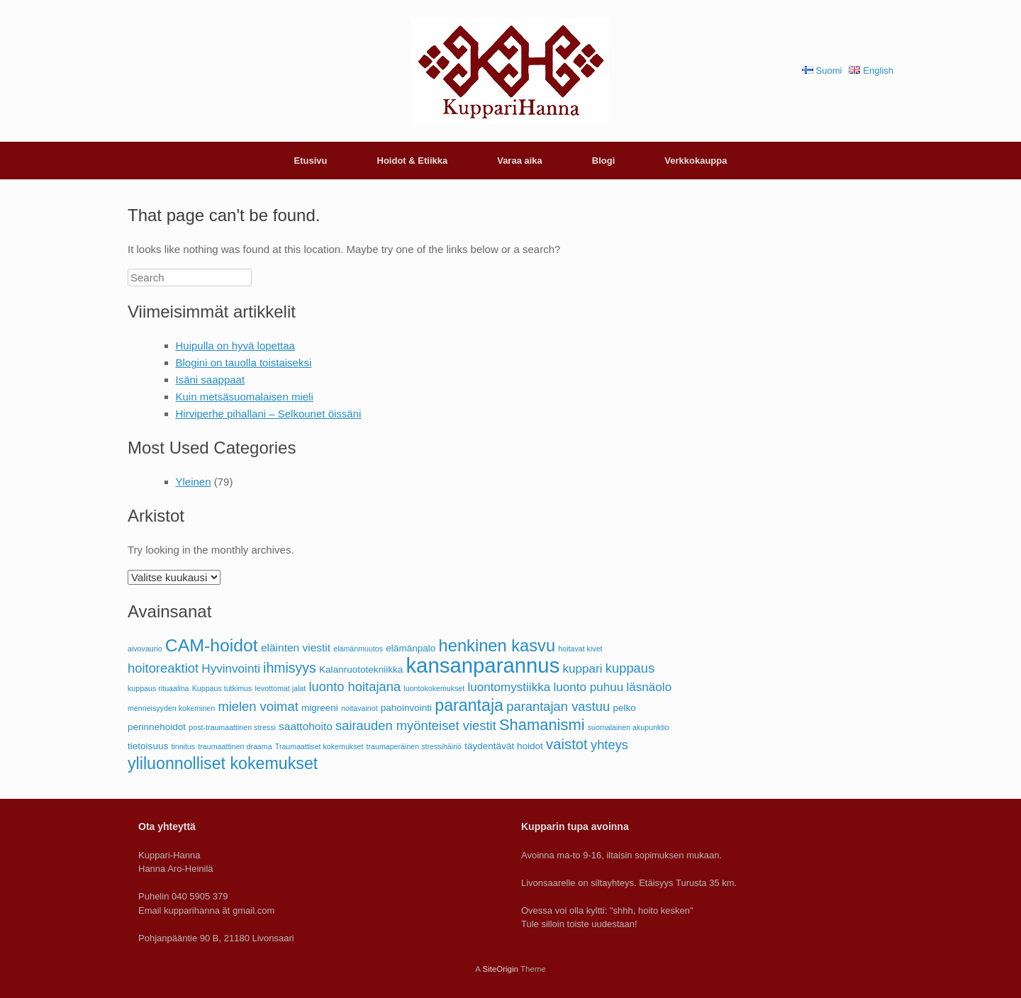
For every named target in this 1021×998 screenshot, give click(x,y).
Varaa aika (519, 160)
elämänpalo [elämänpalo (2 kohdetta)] (410, 648)
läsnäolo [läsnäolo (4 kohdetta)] (648, 687)
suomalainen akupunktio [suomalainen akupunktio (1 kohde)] (628, 727)
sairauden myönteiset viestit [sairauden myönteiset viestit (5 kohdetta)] (415, 725)
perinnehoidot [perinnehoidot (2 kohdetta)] (157, 727)
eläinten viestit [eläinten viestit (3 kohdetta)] (295, 647)
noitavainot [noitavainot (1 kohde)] (359, 708)
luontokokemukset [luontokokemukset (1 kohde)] (433, 688)
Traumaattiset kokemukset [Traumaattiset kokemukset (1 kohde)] (319, 746)
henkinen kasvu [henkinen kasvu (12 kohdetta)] (497, 646)
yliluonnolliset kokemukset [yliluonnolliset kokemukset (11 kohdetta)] (223, 763)
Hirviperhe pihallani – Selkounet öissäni (269, 414)
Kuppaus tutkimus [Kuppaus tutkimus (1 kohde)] (222, 688)
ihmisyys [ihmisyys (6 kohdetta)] (289, 667)
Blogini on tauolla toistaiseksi (244, 363)
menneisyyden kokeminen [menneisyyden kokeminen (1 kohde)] (171, 708)
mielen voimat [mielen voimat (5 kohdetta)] (258, 706)
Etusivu (311, 160)
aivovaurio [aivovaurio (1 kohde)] (145, 648)
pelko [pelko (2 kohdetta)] (624, 707)
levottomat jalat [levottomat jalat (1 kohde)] (280, 688)
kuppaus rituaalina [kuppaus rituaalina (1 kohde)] (158, 688)
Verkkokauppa (695, 160)
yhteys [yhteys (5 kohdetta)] (609, 744)
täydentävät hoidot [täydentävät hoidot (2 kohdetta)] (503, 746)
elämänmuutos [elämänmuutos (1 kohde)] (358, 648)
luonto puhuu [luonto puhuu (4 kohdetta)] (588, 687)
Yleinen (193, 482)
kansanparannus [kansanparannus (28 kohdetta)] (482, 665)
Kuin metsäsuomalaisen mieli (244, 397)
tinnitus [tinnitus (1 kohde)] (183, 746)
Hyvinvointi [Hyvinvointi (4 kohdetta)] (230, 668)
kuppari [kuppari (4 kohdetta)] (583, 668)
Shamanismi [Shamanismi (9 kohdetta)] (542, 725)
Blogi (603, 160)
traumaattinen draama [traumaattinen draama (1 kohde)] (235, 746)
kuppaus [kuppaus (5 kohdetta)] (630, 668)
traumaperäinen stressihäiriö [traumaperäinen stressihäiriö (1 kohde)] (414, 746)
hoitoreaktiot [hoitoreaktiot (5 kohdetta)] (163, 668)
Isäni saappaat (210, 380)
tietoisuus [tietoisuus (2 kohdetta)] (148, 746)
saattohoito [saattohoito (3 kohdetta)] (306, 726)
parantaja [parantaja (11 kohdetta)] (469, 705)
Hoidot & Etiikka (412, 160)
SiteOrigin (500, 969)
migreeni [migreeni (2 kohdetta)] (319, 707)
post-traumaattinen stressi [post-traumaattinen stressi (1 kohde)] (232, 727)
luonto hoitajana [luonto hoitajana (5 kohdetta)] (354, 686)
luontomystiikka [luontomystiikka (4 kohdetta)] (508, 687)
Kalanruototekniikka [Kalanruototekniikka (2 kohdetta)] (361, 669)
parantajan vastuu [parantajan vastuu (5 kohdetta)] (558, 706)
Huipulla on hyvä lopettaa (235, 346)
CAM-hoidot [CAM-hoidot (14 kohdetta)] (211, 645)
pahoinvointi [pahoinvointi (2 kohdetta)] (406, 707)
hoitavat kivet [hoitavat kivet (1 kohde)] (580, 648)
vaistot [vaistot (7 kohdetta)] (567, 744)
